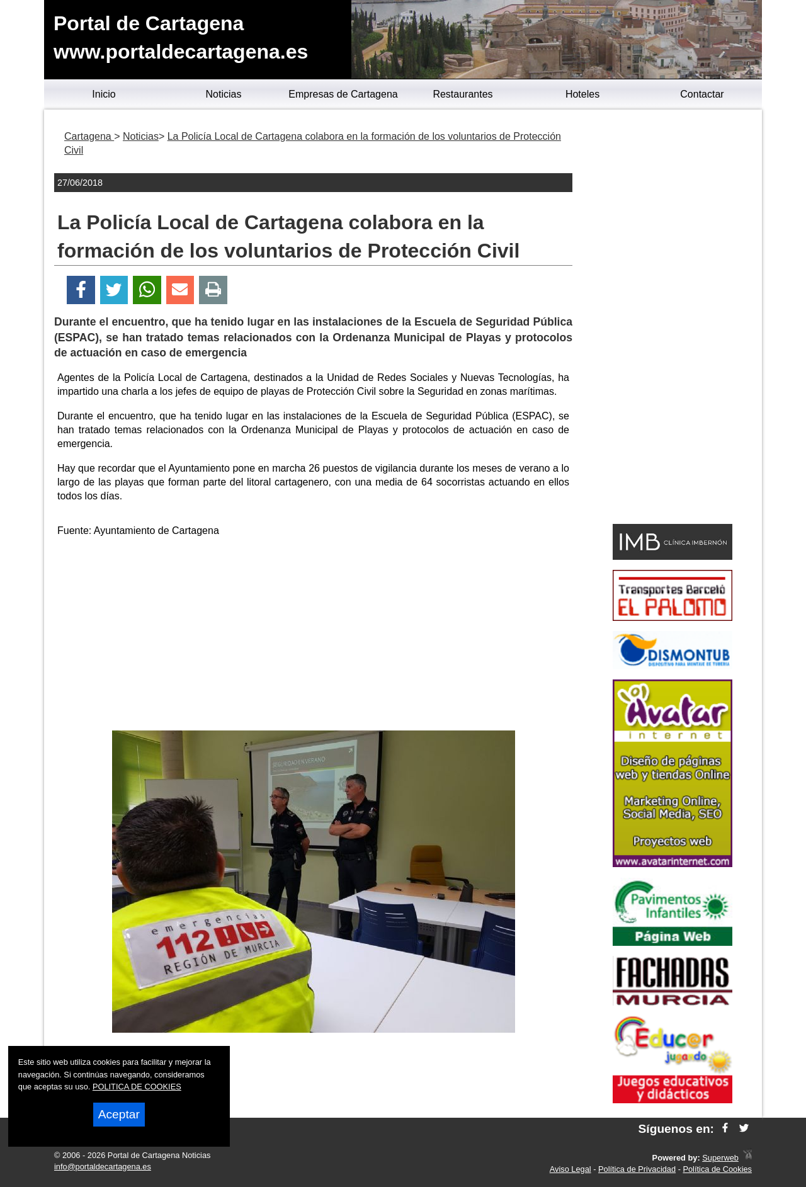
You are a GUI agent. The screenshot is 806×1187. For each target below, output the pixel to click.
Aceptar (119, 1114)
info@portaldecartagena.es (102, 1166)
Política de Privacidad (637, 1169)
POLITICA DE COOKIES (137, 1086)
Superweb (720, 1157)
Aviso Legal (570, 1169)
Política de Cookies (717, 1169)
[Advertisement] (313, 636)
